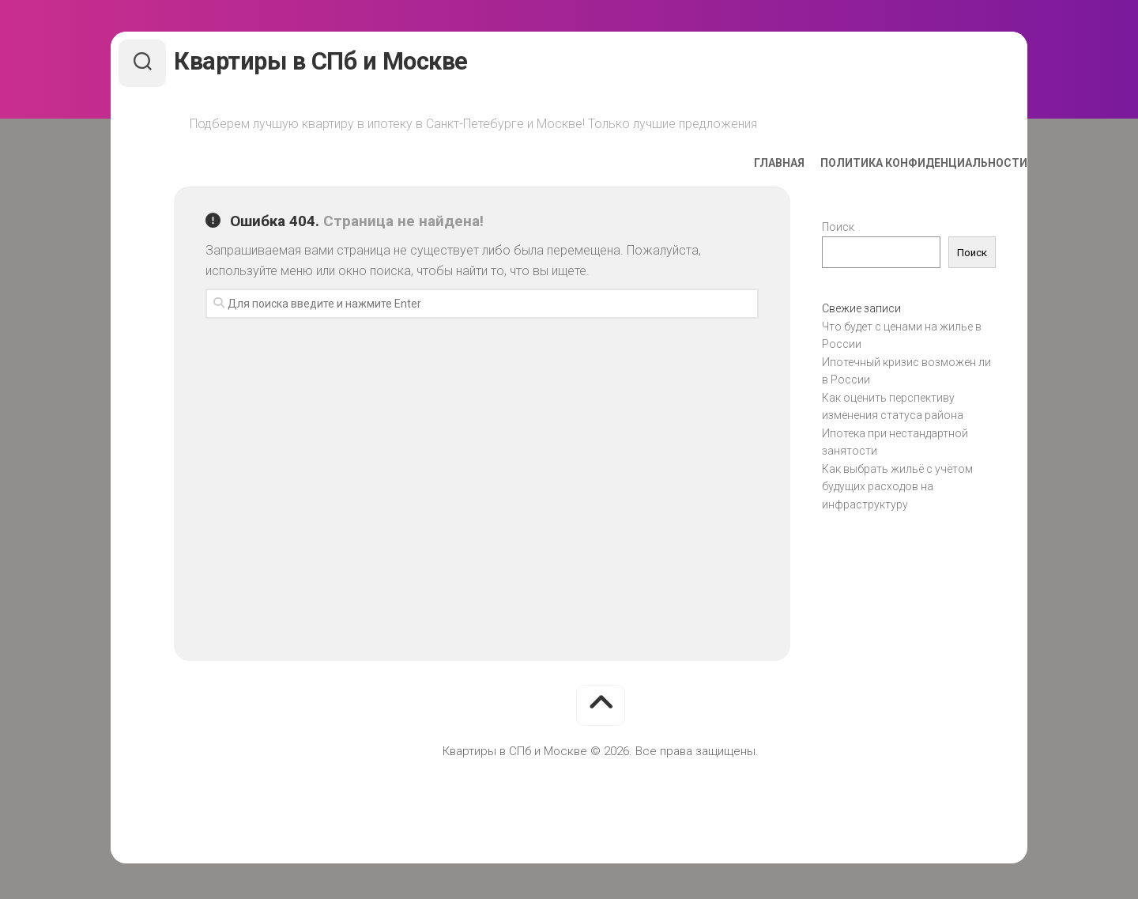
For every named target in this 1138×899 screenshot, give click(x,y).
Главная (747, 167)
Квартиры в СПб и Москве (348, 63)
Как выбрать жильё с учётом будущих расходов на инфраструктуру (897, 490)
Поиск (838, 231)
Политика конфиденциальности (892, 167)
